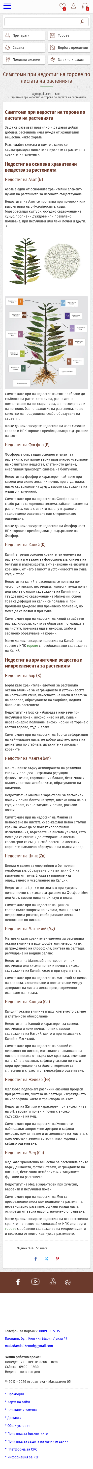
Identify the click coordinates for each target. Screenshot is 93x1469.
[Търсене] (40, 21)
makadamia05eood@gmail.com (29, 1346)
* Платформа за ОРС (21, 1449)
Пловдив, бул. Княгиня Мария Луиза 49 (36, 1338)
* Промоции (14, 1394)
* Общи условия (17, 1425)
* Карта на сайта (17, 1402)
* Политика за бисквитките (26, 1433)
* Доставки (13, 1418)
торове (33, 645)
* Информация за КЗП (22, 1457)
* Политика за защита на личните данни (36, 1441)
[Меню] (7, 6)
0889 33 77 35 (49, 1331)
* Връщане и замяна (21, 1410)
